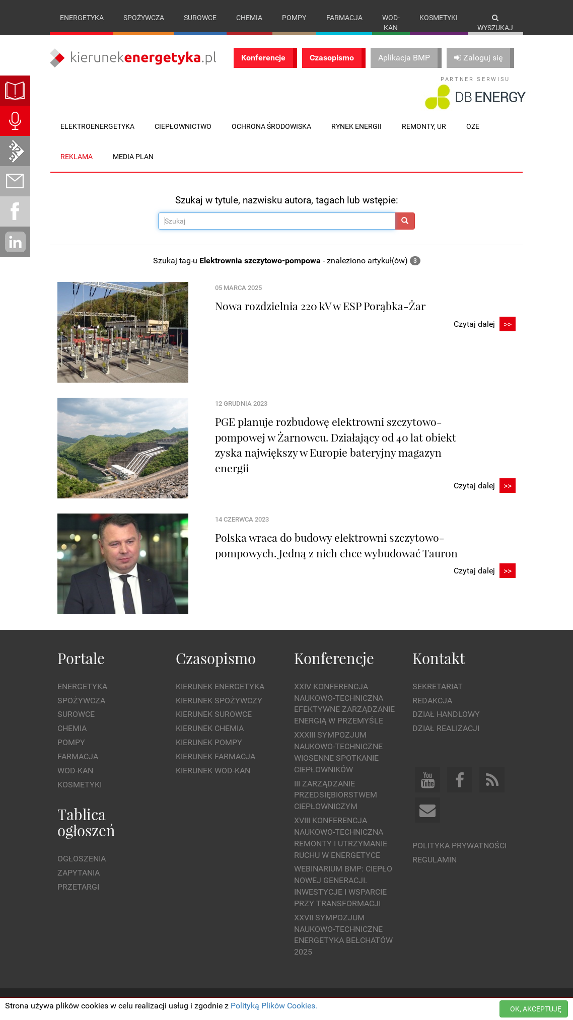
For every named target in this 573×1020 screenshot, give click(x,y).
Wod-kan (391, 23)
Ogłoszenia (81, 858)
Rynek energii (356, 126)
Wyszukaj (495, 23)
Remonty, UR (424, 126)
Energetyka (82, 18)
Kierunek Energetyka (220, 686)
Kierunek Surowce (214, 714)
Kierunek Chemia (210, 728)
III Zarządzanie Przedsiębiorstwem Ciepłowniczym (335, 795)
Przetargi (78, 887)
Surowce (200, 18)
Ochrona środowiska (271, 126)
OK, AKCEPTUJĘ (535, 1009)
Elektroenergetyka (97, 126)
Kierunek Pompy (209, 742)
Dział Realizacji (445, 728)
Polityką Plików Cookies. (274, 1005)
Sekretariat (437, 686)
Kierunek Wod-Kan (213, 770)
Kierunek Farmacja (215, 756)
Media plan (133, 157)
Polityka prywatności (459, 845)
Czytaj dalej (485, 324)
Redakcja (432, 700)
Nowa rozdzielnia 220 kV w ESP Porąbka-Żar (320, 306)
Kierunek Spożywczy (219, 700)
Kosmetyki (438, 18)
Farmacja (344, 18)
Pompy (294, 18)
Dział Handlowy (446, 714)
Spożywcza (143, 18)
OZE (472, 126)
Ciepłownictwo (183, 126)
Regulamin (434, 859)
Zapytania (78, 873)
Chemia (249, 18)
